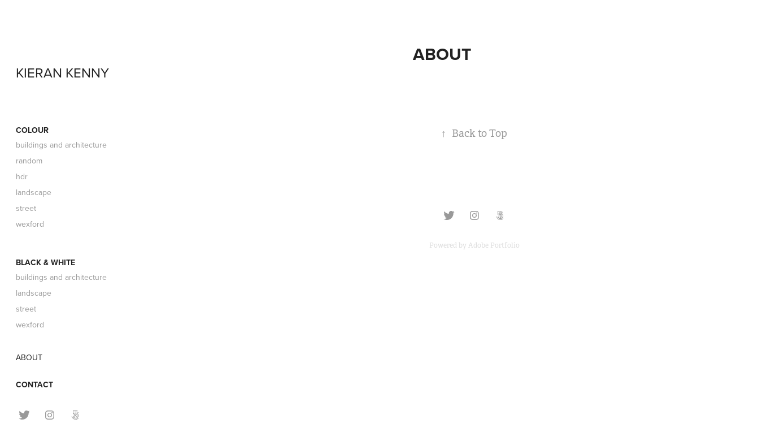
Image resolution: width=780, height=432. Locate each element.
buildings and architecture (61, 144)
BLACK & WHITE (45, 262)
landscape (33, 192)
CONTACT (34, 384)
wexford (30, 224)
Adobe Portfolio (494, 245)
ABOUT (29, 357)
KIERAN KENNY (62, 72)
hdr (22, 176)
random (29, 160)
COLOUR (32, 130)
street (26, 208)
